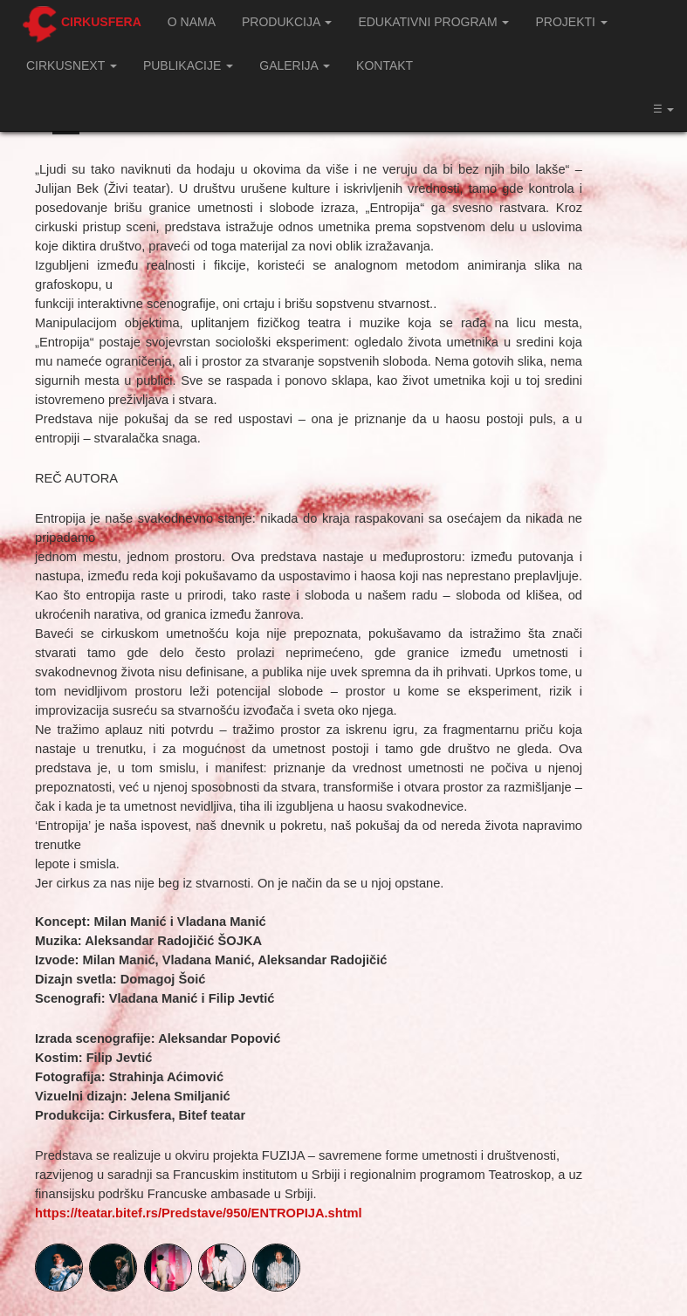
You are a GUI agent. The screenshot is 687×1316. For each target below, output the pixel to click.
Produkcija (287, 22)
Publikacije (188, 65)
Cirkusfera (101, 22)
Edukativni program (433, 22)
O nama (192, 22)
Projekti (571, 22)
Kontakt (384, 65)
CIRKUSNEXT (71, 65)
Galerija (294, 65)
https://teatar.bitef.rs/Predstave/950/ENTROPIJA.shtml (198, 1213)
